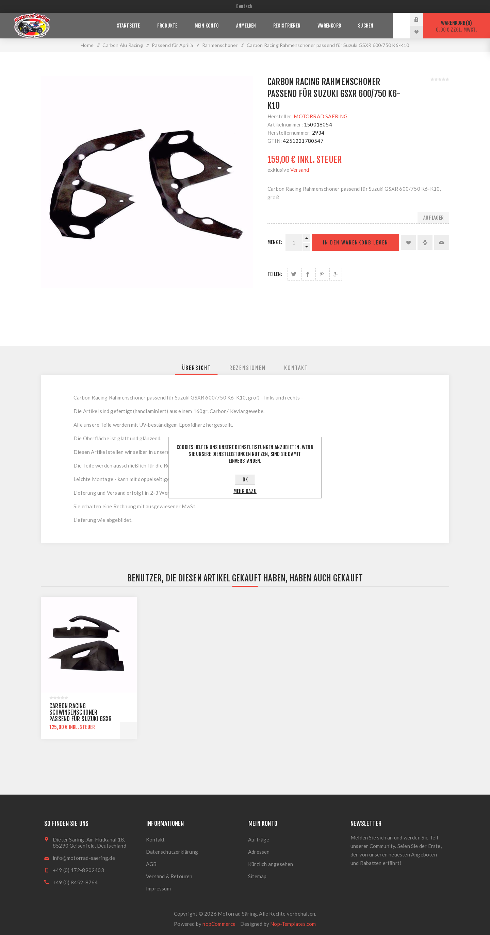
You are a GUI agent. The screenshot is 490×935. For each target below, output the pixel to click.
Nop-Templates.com (293, 924)
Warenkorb (456, 26)
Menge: (274, 242)
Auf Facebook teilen (307, 274)
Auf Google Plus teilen (335, 274)
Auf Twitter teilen (294, 274)
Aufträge (259, 839)
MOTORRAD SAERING (320, 116)
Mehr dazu (245, 491)
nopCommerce (218, 924)
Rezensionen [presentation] (247, 367)
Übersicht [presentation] (196, 367)
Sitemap (257, 876)
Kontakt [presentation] (296, 367)
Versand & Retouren (169, 876)
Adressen (259, 852)
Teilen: (274, 274)
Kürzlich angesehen (270, 864)
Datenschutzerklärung (172, 852)
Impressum (158, 888)
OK (245, 479)
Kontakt (155, 839)
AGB (151, 864)
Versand (299, 170)
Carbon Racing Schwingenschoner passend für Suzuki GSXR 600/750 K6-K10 (80, 715)
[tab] (196, 368)
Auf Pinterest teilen (321, 274)
